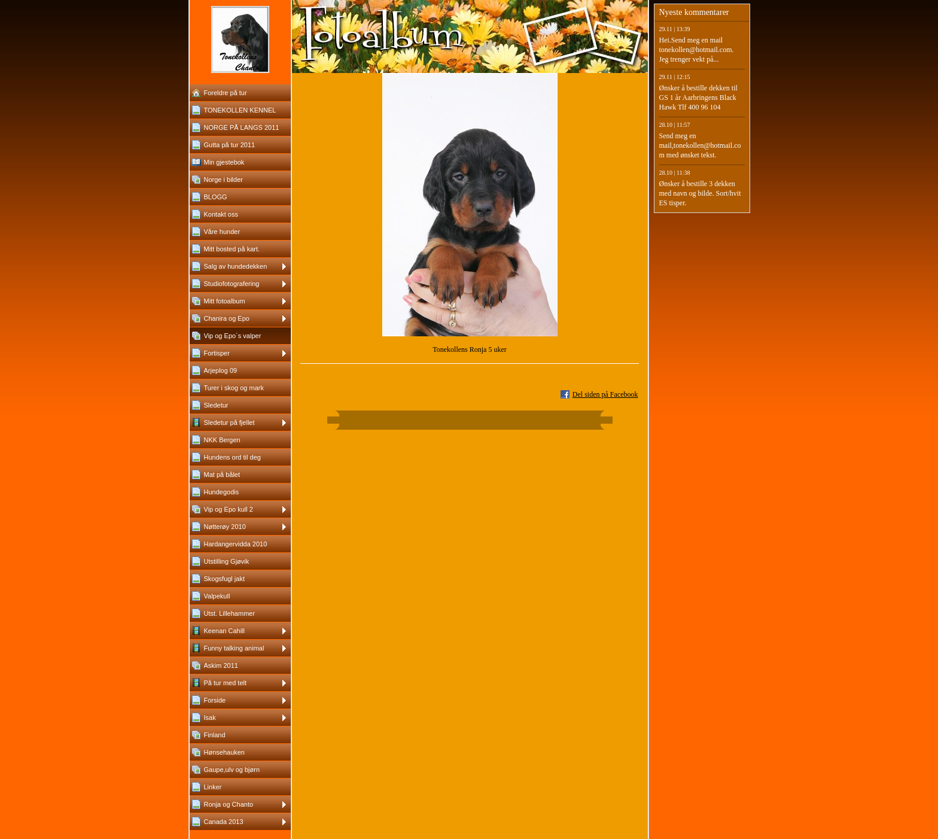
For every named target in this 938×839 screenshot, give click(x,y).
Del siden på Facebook (605, 394)
